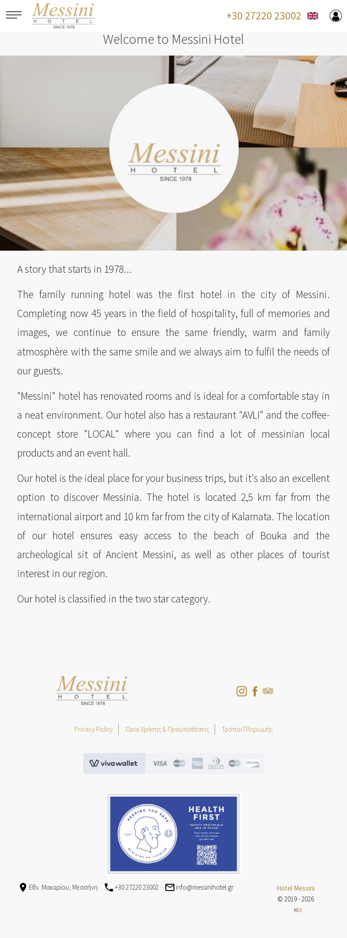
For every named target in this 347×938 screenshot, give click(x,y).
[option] (173, 153)
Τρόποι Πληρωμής (247, 729)
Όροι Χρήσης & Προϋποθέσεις (167, 729)
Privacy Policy (94, 729)
